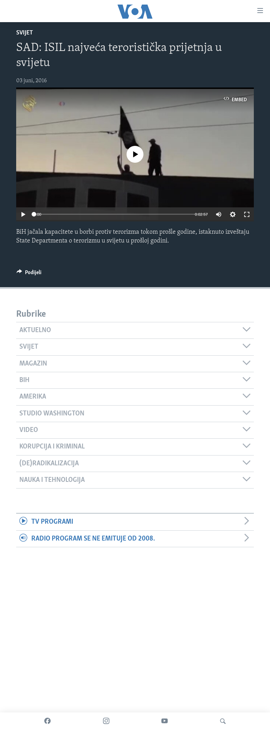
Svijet (24, 33)
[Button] (29, 274)
